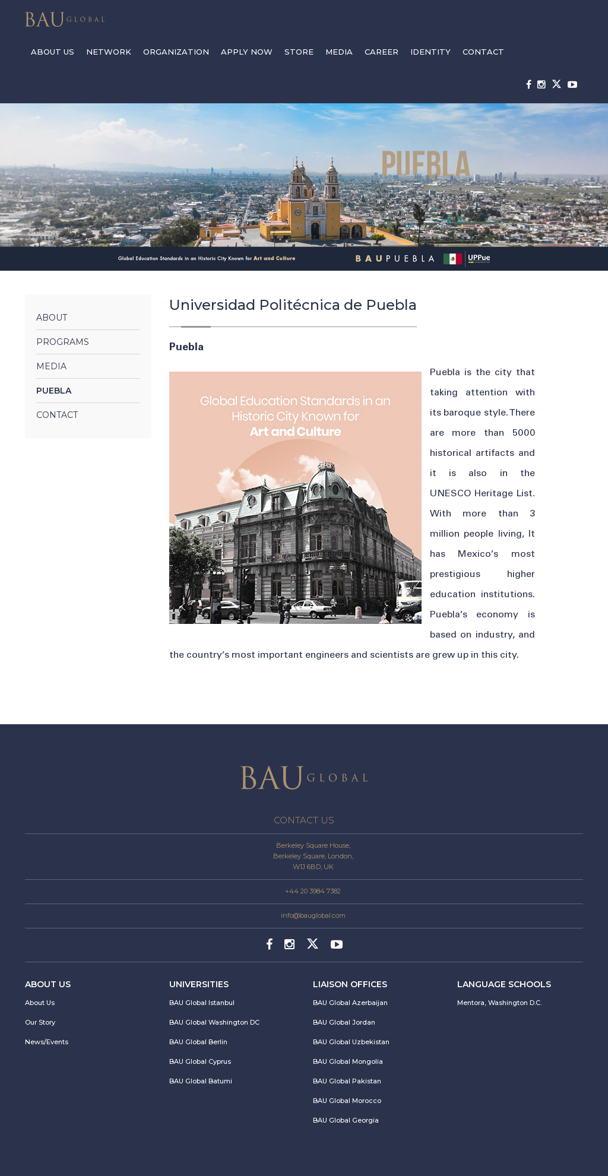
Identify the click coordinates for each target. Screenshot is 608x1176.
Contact (57, 415)
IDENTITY (430, 51)
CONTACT (483, 51)
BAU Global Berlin (198, 1042)
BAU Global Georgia (346, 1120)
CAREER (381, 51)
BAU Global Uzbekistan (351, 1042)
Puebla (53, 390)
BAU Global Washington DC (214, 1022)
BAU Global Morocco (347, 1100)
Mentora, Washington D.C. (499, 1003)
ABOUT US (52, 51)
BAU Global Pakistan (347, 1081)
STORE (299, 51)
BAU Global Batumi (200, 1081)
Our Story (40, 1022)
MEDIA (339, 51)
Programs (62, 342)
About (51, 317)
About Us (40, 1003)
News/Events (46, 1042)
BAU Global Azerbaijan (350, 1003)
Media (51, 366)
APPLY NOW (247, 51)
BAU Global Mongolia (348, 1061)
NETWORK (108, 51)
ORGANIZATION (176, 51)
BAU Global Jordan (344, 1022)
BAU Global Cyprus (200, 1061)
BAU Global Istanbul (202, 1003)
